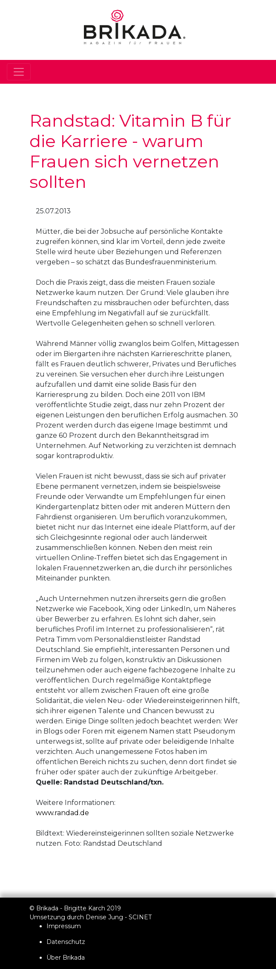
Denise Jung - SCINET (119, 917)
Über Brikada (65, 957)
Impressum (63, 926)
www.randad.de (62, 813)
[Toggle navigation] (19, 71)
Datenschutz (65, 942)
